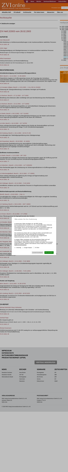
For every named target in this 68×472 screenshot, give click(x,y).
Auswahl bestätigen (37, 252)
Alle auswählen (49, 252)
